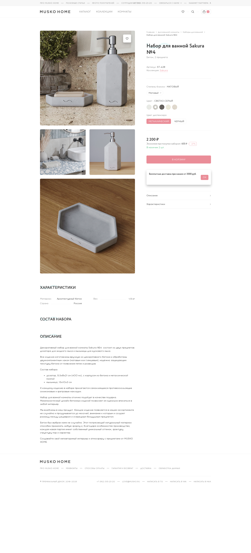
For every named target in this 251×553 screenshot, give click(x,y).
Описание (178, 190)
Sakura (164, 68)
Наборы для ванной (193, 30)
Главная (150, 30)
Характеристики (178, 199)
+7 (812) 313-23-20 (143, 3)
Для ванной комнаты (168, 30)
